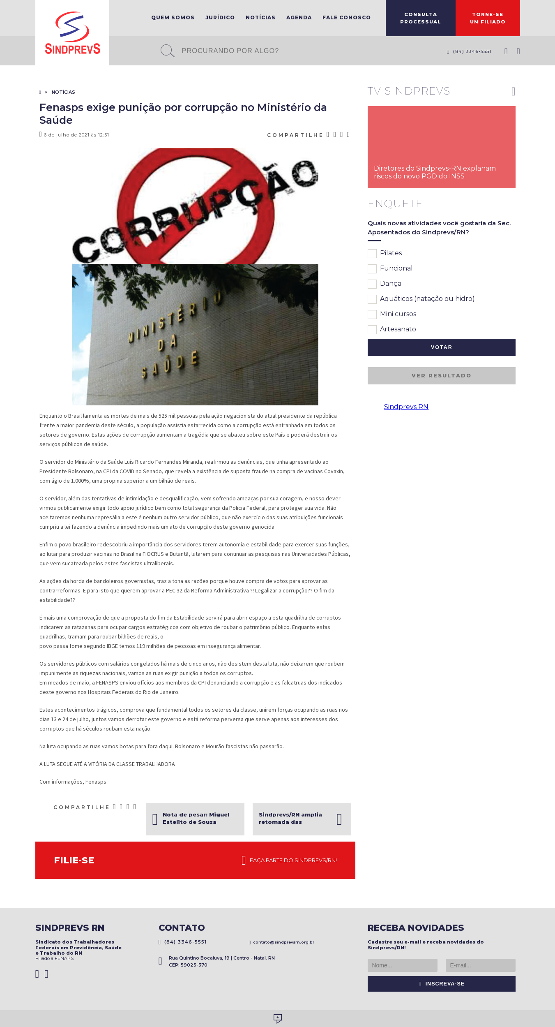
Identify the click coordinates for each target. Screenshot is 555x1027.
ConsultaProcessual (420, 18)
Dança (384, 284)
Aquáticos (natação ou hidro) (421, 299)
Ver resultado (442, 375)
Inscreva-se (442, 984)
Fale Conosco (346, 17)
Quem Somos (173, 17)
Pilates (385, 253)
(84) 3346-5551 (469, 51)
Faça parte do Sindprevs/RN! (289, 860)
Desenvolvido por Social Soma (278, 1019)
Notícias (261, 17)
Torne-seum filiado (488, 18)
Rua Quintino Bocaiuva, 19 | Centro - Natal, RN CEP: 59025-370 (217, 961)
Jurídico (220, 17)
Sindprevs (72, 32)
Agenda (299, 17)
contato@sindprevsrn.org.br (282, 942)
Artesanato (392, 329)
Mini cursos (392, 314)
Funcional (390, 268)
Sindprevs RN (406, 407)
